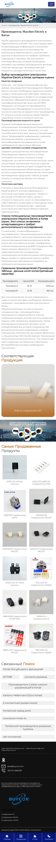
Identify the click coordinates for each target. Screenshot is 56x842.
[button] (50, 390)
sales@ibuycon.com (15, 766)
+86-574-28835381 (14, 771)
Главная (4, 25)
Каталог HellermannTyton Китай (22, 695)
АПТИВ (7, 677)
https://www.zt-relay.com (35, 748)
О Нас (35, 837)
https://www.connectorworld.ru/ (18, 339)
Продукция (21, 837)
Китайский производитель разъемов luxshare (28, 728)
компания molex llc (14, 718)
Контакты (49, 837)
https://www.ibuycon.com (15, 748)
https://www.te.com (8, 750)
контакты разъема (36, 677)
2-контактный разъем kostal (20, 703)
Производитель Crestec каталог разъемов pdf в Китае (28, 686)
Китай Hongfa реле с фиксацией (23, 669)
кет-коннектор (12, 736)
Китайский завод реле (17, 710)
